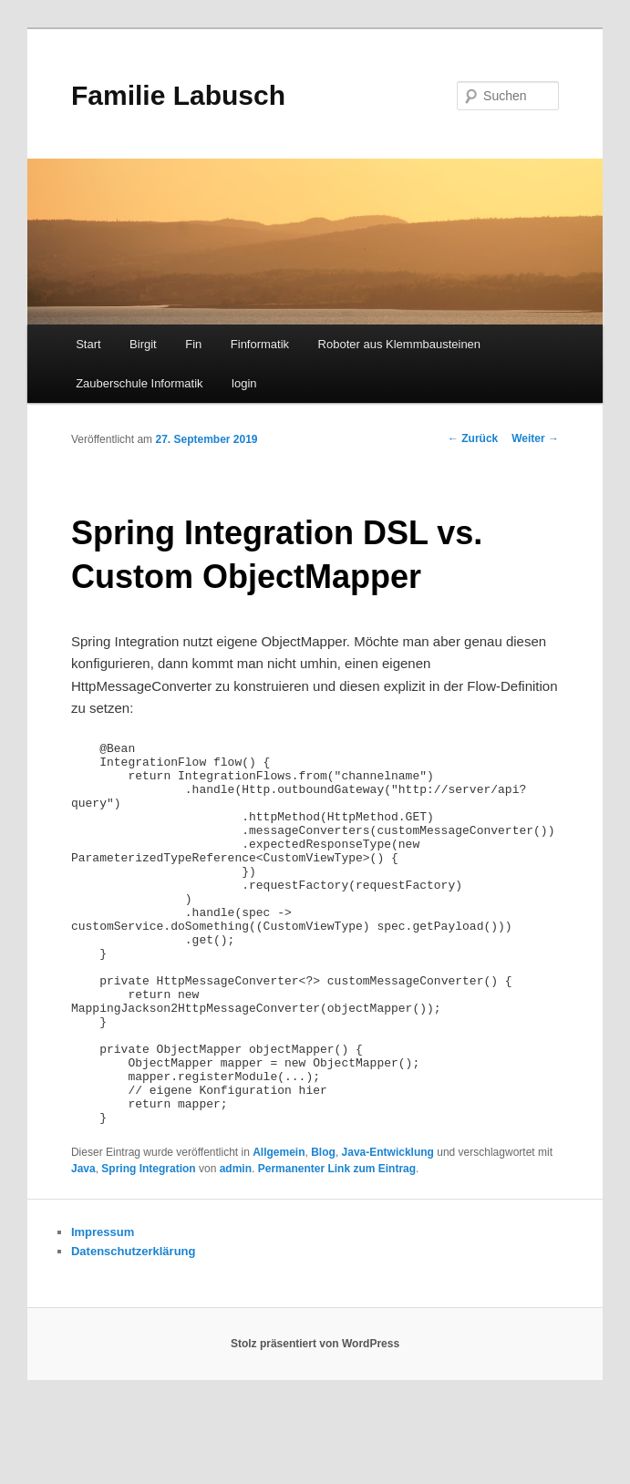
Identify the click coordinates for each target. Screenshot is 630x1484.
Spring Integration (148, 1245)
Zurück (473, 438)
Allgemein (279, 1228)
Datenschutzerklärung (133, 1328)
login (244, 383)
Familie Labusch (178, 95)
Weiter (535, 438)
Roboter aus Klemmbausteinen (399, 344)
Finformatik (260, 344)
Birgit (143, 344)
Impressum (102, 1308)
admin (236, 1245)
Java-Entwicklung (388, 1228)
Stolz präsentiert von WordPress (315, 1420)
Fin (193, 344)
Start (88, 344)
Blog (323, 1228)
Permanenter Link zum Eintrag (337, 1245)
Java (83, 1245)
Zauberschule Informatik (139, 383)
